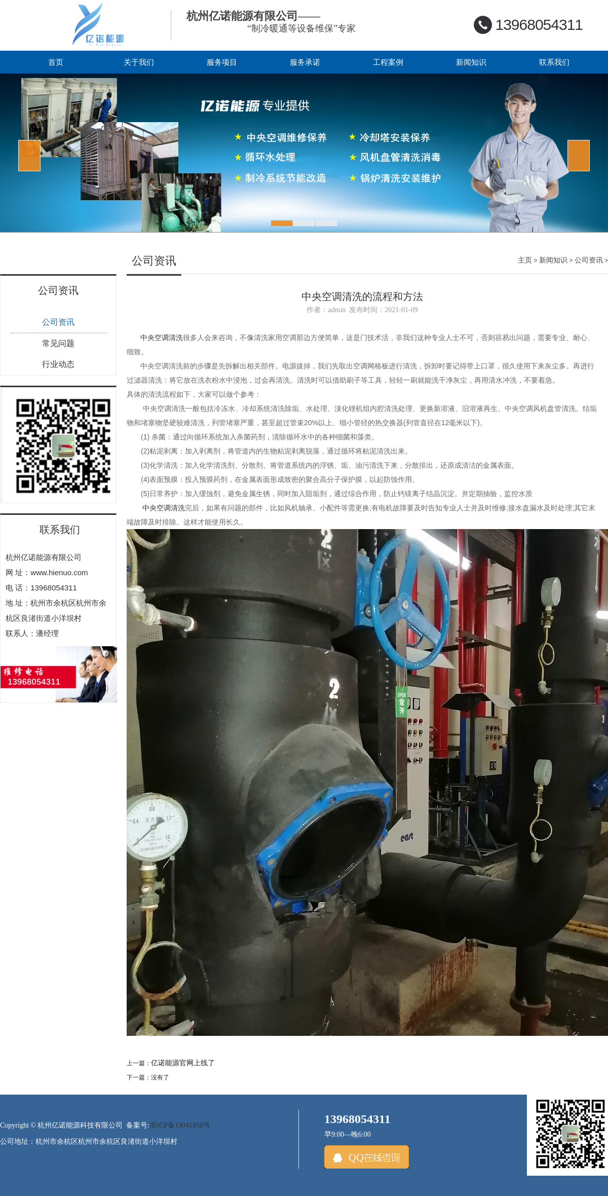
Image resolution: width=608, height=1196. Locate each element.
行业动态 (58, 364)
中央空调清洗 (161, 337)
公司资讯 (58, 322)
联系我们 (554, 62)
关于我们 (139, 62)
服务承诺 (305, 62)
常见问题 (58, 343)
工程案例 (388, 62)
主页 (525, 260)
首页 (55, 62)
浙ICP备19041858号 (179, 1125)
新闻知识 (471, 62)
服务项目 (222, 62)
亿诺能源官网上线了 (183, 1063)
